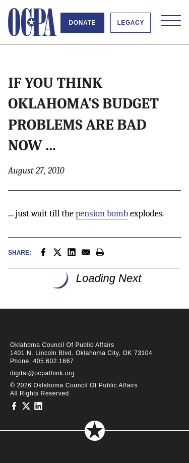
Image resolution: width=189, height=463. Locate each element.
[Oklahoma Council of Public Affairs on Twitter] (26, 405)
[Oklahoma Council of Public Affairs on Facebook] (14, 405)
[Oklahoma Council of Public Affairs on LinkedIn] (38, 405)
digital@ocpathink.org (42, 373)
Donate (82, 22)
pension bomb (102, 213)
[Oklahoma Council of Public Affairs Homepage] (32, 22)
